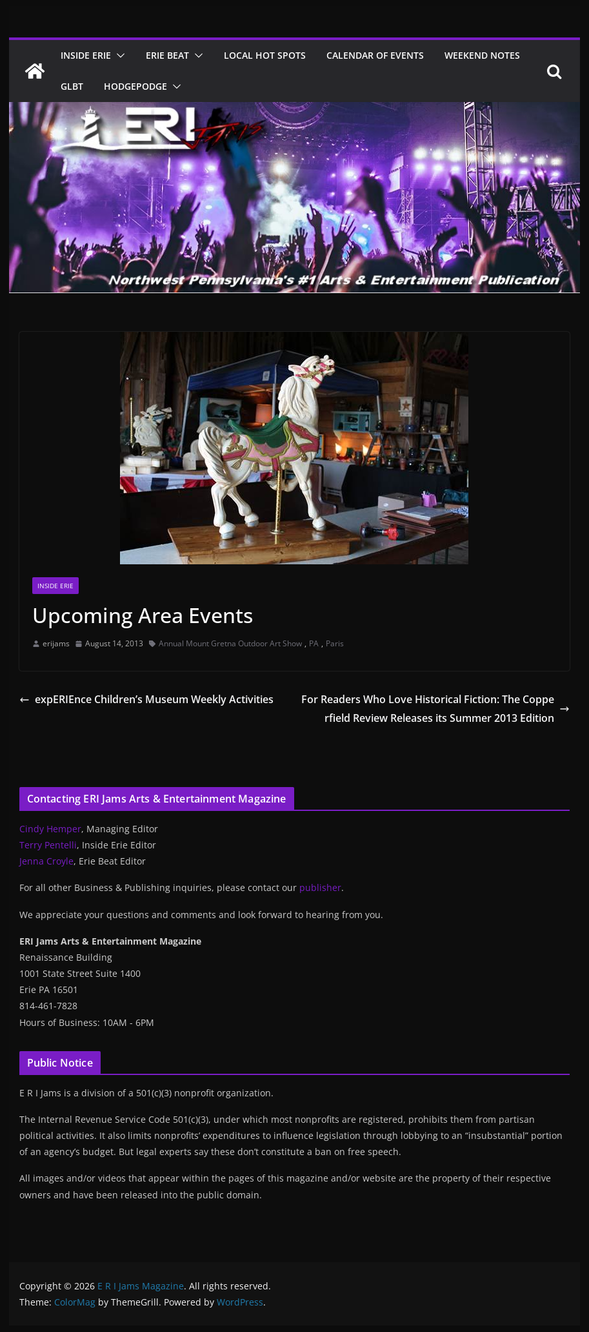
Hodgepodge (135, 86)
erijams (56, 643)
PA (314, 643)
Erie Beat (167, 55)
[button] (118, 55)
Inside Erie (86, 55)
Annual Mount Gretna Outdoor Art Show (230, 643)
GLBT (72, 86)
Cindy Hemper (50, 829)
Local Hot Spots (265, 55)
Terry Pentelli (48, 845)
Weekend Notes (482, 55)
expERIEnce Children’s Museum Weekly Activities (146, 699)
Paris (335, 643)
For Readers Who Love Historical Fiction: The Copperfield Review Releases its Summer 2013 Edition (435, 708)
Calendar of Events (375, 55)
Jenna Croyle (46, 861)
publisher (320, 887)
